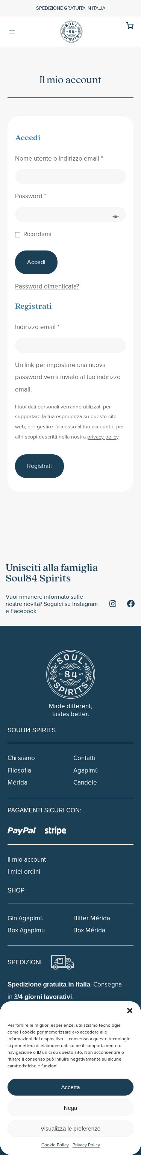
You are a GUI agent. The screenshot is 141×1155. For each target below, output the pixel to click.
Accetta (70, 1087)
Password (30, 196)
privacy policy (102, 437)
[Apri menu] (12, 31)
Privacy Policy (86, 1144)
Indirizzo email (37, 327)
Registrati (39, 465)
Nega (70, 1108)
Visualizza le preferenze (70, 1128)
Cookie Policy (55, 1144)
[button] (129, 1010)
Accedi (36, 262)
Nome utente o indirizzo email (59, 158)
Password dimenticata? (47, 286)
